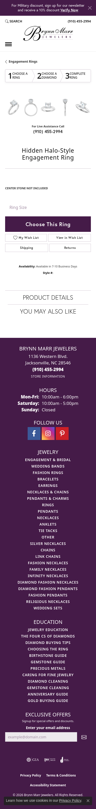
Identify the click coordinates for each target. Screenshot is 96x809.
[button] (13, 21)
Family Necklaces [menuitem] (48, 569)
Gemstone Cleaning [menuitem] (48, 687)
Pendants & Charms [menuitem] (48, 498)
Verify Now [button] (69, 9)
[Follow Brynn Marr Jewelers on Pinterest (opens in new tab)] (62, 433)
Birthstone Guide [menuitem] (48, 655)
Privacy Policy (30, 775)
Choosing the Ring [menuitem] (48, 649)
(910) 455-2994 (48, 131)
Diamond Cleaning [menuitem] (48, 681)
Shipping (26, 248)
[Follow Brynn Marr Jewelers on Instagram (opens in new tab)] (48, 433)
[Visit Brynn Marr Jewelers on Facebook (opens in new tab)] (34, 433)
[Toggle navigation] (8, 44)
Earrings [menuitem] (48, 485)
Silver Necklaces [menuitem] (48, 543)
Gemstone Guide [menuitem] (48, 661)
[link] (79, 21)
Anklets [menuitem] (47, 524)
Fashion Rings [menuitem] (48, 472)
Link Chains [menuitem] (47, 556)
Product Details (48, 297)
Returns (70, 248)
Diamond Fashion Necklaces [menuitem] (48, 582)
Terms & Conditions (61, 775)
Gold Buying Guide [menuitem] (48, 700)
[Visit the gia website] (33, 760)
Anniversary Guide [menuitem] (48, 694)
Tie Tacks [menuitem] (48, 530)
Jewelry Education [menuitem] (48, 629)
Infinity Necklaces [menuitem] (48, 575)
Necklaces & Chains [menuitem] (48, 491)
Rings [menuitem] (48, 504)
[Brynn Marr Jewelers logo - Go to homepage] (48, 33)
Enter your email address (48, 727)
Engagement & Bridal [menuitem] (48, 459)
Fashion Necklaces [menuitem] (48, 562)
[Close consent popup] (88, 800)
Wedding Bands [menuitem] (48, 466)
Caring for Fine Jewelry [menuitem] (48, 674)
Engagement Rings (23, 61)
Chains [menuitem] (48, 549)
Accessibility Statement (48, 785)
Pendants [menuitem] (48, 511)
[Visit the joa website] (64, 760)
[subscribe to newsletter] (84, 737)
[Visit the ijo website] (50, 760)
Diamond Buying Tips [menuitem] (48, 642)
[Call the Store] (48, 369)
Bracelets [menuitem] (47, 479)
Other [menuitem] (48, 537)
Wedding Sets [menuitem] (48, 608)
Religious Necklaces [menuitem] (48, 601)
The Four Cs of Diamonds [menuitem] (48, 636)
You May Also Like (48, 311)
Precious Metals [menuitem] (48, 668)
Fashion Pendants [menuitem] (47, 595)
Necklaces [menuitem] (48, 517)
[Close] (90, 8)
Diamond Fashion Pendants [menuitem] (48, 588)
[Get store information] (48, 376)
